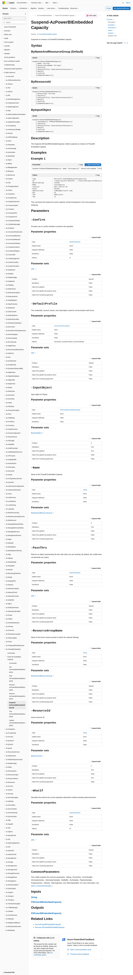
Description (111, 22)
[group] (66, 168)
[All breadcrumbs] (33, 15)
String (85, 490)
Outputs (111, 33)
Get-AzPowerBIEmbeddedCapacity (48, 924)
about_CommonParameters (41, 886)
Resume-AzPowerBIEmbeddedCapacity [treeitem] (17, 696)
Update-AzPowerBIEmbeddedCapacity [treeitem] (17, 723)
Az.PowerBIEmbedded (44, 15)
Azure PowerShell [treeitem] (10, 27)
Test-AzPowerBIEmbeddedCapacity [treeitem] (17, 714)
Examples (112, 25)
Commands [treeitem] (11, 653)
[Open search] (123, 3)
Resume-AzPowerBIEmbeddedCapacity (50, 927)
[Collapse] (25, 14)
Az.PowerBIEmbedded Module (47, 34)
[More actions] (100, 15)
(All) (33, 269)
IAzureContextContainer (62, 326)
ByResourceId (37, 756)
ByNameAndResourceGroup (42, 513)
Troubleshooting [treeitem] (9, 65)
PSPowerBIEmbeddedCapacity (70, 410)
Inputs (111, 30)
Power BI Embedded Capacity (65, 15)
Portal (109, 8)
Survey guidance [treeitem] (9, 57)
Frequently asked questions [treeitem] (13, 69)
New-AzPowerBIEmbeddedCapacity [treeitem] (17, 678)
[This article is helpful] (125, 43)
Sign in (128, 3)
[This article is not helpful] (127, 43)
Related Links (112, 36)
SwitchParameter (75, 242)
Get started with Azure (121, 8)
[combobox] (14, 18)
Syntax (111, 19)
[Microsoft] (3, 2)
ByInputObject (37, 433)
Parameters (112, 27)
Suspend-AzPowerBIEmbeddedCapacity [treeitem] (17, 705)
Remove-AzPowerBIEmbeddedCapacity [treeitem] (17, 687)
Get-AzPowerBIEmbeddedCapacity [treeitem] (17, 669)
